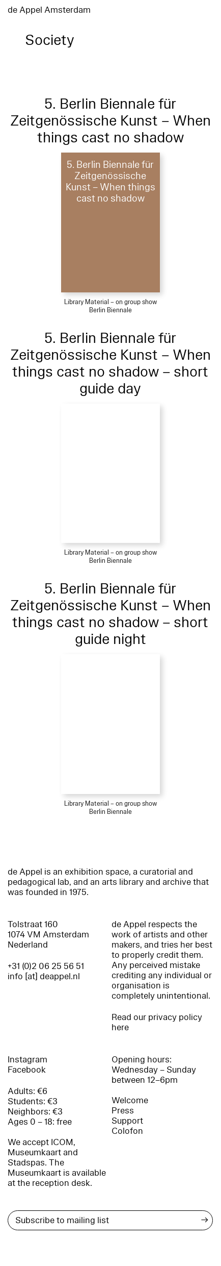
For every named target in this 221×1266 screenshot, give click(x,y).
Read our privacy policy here (157, 1022)
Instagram (27, 1059)
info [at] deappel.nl (44, 976)
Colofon (127, 1131)
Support (127, 1121)
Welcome (130, 1100)
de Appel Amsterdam (49, 10)
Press (123, 1110)
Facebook (27, 1070)
